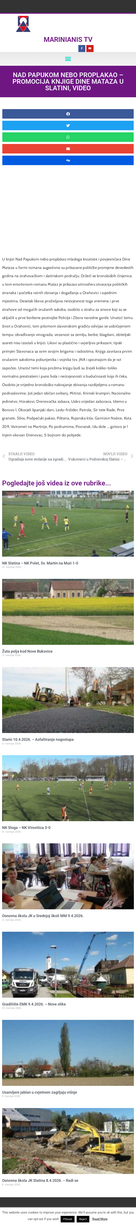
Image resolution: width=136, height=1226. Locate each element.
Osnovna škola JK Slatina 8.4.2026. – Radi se (40, 1180)
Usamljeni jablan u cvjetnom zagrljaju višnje (39, 1092)
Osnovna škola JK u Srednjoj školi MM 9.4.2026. (43, 916)
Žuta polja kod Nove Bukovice (27, 651)
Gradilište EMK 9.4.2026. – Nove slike (34, 1004)
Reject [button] (83, 1219)
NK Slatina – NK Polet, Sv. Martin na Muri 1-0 (40, 563)
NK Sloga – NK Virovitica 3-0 (26, 827)
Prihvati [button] (67, 1219)
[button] (68, 59)
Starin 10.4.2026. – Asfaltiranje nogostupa (38, 739)
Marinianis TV (68, 40)
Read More (99, 1219)
